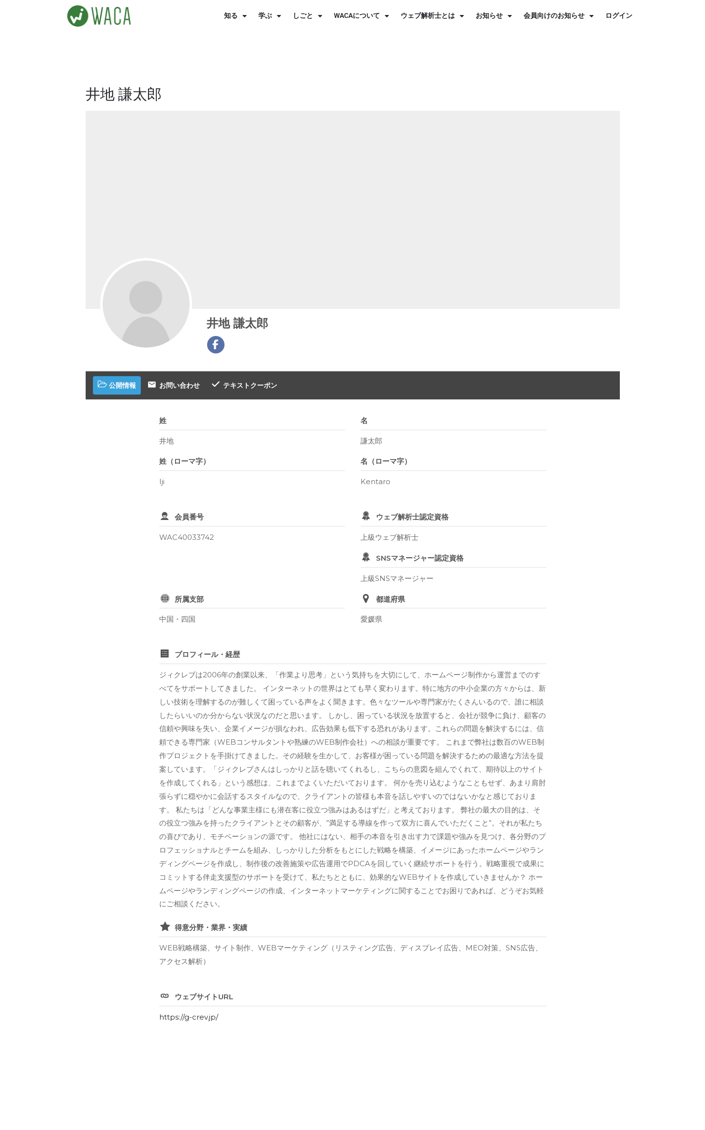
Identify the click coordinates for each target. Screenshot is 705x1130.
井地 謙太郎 (237, 323)
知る (235, 16)
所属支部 (189, 599)
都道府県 (390, 599)
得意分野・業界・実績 (211, 927)
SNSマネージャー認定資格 (420, 558)
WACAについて (361, 16)
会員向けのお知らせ (559, 16)
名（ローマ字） (385, 461)
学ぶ (269, 16)
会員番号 (189, 516)
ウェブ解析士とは (432, 16)
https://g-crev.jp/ (188, 1017)
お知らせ (494, 16)
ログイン (618, 16)
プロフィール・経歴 (207, 654)
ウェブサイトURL (204, 996)
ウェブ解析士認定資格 (412, 516)
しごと (307, 16)
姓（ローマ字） (184, 461)
